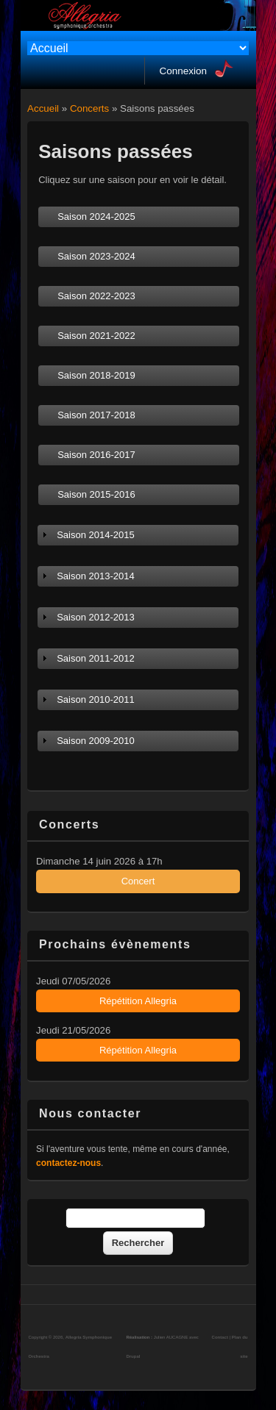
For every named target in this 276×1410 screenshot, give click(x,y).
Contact (220, 1337)
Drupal (133, 1356)
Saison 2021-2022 (96, 335)
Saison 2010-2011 (96, 699)
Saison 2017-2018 (96, 415)
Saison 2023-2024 (96, 256)
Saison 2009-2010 (96, 740)
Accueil (43, 108)
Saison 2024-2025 (96, 216)
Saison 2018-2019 (96, 375)
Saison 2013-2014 (96, 575)
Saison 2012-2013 (96, 617)
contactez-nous (68, 1163)
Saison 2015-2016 (96, 494)
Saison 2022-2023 (96, 295)
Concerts (89, 108)
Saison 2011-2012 (96, 658)
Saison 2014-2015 (96, 534)
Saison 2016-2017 (96, 454)
